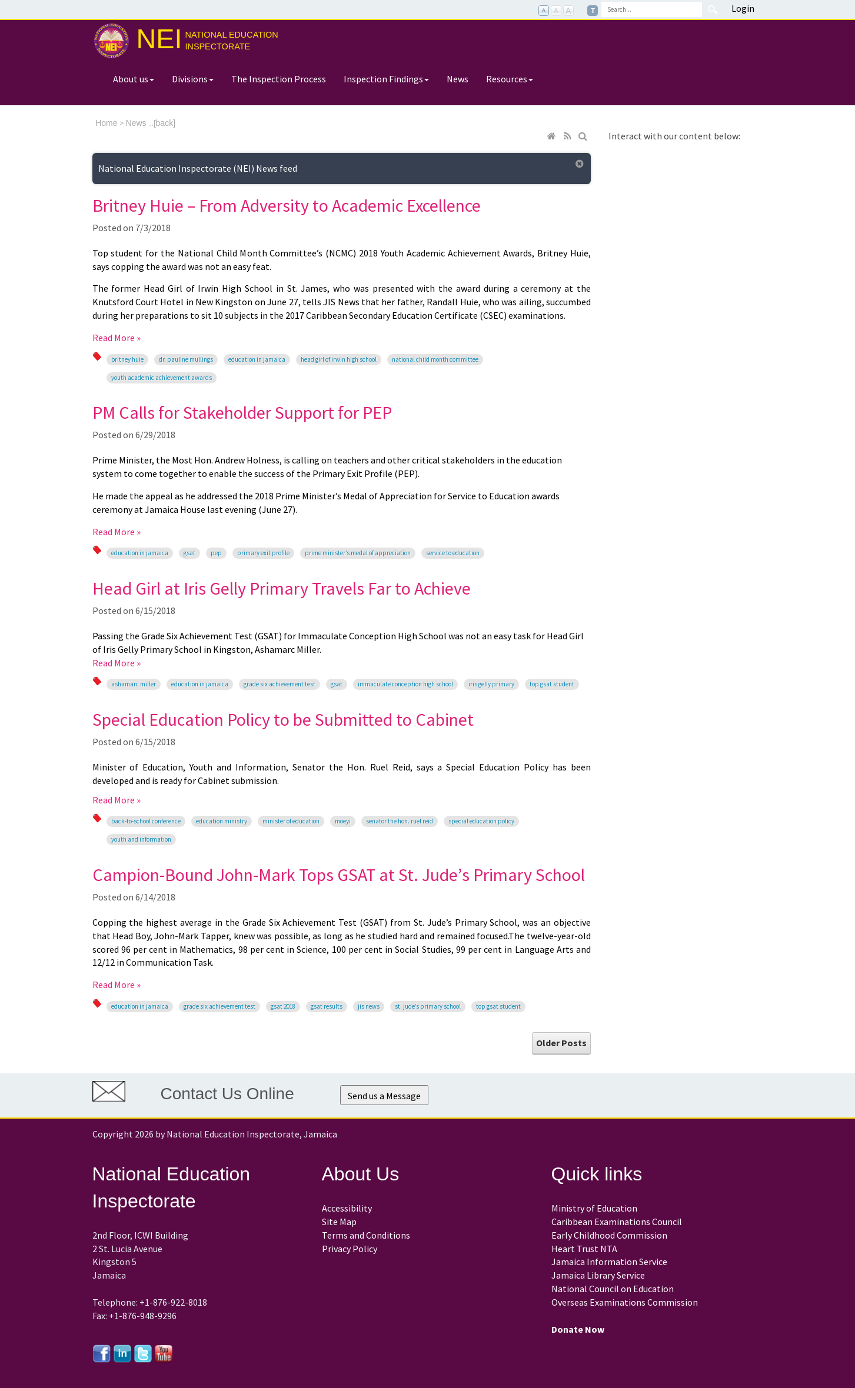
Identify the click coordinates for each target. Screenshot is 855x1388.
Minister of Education (291, 821)
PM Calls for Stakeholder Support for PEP (242, 412)
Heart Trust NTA (584, 1248)
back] (165, 123)
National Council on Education (612, 1288)
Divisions (193, 79)
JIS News (369, 1006)
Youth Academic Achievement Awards (161, 377)
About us (133, 79)
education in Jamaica (256, 359)
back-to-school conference (146, 821)
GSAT (189, 553)
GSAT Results (326, 1006)
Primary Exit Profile (263, 553)
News (457, 79)
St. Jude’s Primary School (428, 1006)
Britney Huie (127, 359)
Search (713, 9)
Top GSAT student (552, 684)
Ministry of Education (594, 1208)
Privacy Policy (349, 1248)
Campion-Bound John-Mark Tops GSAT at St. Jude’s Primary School (338, 874)
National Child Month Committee (435, 359)
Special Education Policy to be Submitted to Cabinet (283, 719)
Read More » (116, 337)
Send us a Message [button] (384, 1096)
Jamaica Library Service (598, 1275)
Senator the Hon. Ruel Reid (399, 821)
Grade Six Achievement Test (279, 684)
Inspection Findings (386, 79)
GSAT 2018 (283, 1006)
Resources (509, 79)
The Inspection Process (278, 79)
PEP (216, 553)
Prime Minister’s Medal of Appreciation (358, 553)
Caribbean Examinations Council (616, 1221)
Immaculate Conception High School (405, 684)
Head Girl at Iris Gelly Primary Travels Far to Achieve (281, 588)
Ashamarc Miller (133, 684)
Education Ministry (221, 821)
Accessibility (347, 1208)
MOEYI (343, 821)
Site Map (339, 1221)
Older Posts (561, 1043)
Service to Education (453, 553)
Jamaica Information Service (609, 1261)
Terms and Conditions (366, 1235)
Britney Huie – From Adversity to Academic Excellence (286, 205)
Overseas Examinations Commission (624, 1302)
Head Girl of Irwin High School (339, 359)
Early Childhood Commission (609, 1235)
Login (742, 8)
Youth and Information (141, 839)
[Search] (652, 9)
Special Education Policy (481, 821)
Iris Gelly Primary (491, 684)
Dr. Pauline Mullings (186, 359)
